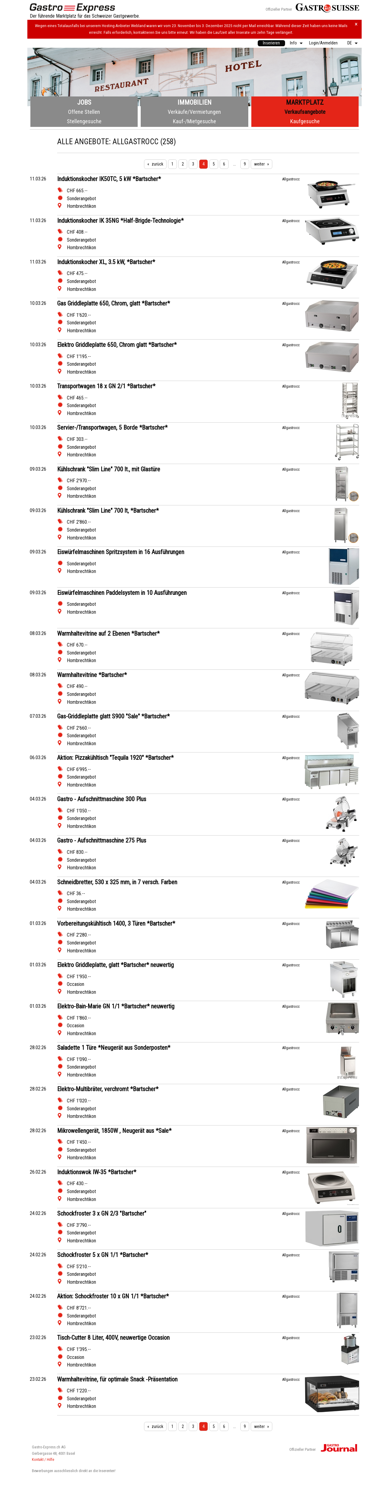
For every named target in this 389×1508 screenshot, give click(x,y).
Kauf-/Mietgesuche (194, 121)
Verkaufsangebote (304, 112)
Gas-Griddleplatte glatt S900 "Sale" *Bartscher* (113, 716)
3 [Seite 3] (193, 164)
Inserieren (271, 43)
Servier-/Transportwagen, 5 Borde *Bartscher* (112, 427)
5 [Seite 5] (214, 164)
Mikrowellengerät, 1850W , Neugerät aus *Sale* (114, 1130)
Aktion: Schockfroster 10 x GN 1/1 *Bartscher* (113, 1296)
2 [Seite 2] (183, 164)
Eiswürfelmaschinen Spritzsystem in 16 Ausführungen (120, 552)
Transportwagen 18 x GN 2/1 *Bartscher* (106, 386)
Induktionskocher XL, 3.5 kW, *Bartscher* (106, 262)
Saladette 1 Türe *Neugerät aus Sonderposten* (113, 1047)
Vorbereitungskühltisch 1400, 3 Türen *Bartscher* (116, 923)
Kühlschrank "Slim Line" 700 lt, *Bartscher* (108, 510)
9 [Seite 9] (245, 164)
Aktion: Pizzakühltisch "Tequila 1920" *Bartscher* (115, 757)
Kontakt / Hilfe (43, 1459)
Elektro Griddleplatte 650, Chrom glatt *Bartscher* (117, 344)
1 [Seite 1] (172, 164)
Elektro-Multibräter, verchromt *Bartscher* (107, 1089)
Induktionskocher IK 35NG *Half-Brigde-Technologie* (120, 220)
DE (349, 43)
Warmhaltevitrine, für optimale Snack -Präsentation (117, 1379)
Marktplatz (305, 102)
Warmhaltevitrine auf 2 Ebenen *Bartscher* (108, 633)
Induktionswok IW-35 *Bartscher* (96, 1172)
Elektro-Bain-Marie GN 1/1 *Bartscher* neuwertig (115, 1006)
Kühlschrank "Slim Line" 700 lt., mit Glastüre (108, 469)
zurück (157, 164)
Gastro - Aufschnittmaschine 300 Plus (101, 799)
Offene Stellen (84, 112)
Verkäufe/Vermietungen (194, 112)
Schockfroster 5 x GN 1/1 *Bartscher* (102, 1254)
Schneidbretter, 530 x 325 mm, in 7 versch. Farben (117, 882)
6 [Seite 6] (224, 164)
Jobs (84, 102)
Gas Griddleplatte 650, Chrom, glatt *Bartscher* (113, 303)
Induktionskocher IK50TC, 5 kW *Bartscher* (109, 179)
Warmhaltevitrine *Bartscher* (92, 675)
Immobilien (194, 102)
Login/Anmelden (323, 43)
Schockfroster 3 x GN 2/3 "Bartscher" (101, 1213)
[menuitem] (271, 43)
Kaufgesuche (305, 121)
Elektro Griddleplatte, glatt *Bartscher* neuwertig (115, 965)
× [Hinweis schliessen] (356, 24)
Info (293, 43)
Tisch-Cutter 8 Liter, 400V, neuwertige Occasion (113, 1337)
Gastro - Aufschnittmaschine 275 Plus (101, 840)
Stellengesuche (84, 121)
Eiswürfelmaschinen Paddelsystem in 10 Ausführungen (122, 592)
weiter (259, 164)
